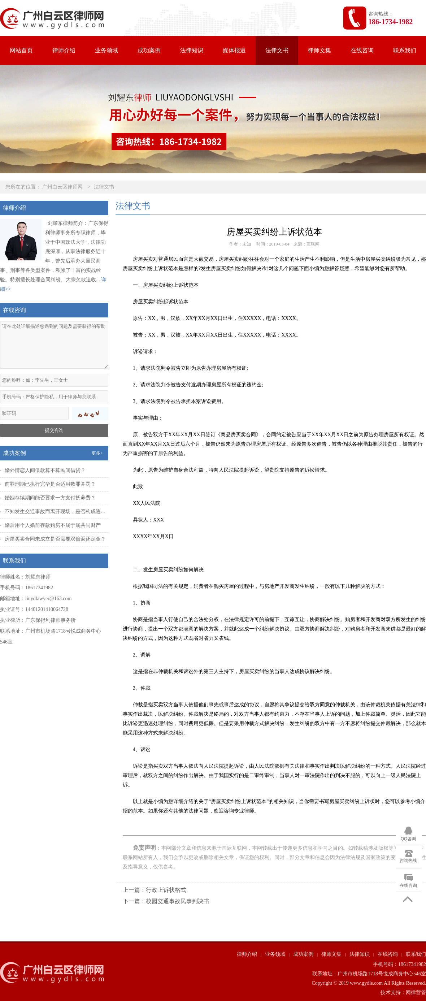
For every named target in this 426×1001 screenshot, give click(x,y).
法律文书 (276, 50)
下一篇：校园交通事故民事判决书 (166, 901)
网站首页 (21, 50)
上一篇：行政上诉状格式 (154, 890)
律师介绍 (63, 50)
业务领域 (106, 50)
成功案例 (149, 50)
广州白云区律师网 (62, 187)
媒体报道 (234, 50)
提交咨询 (54, 430)
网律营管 (416, 992)
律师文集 (319, 50)
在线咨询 (362, 50)
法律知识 (191, 50)
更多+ (97, 453)
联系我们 (404, 50)
